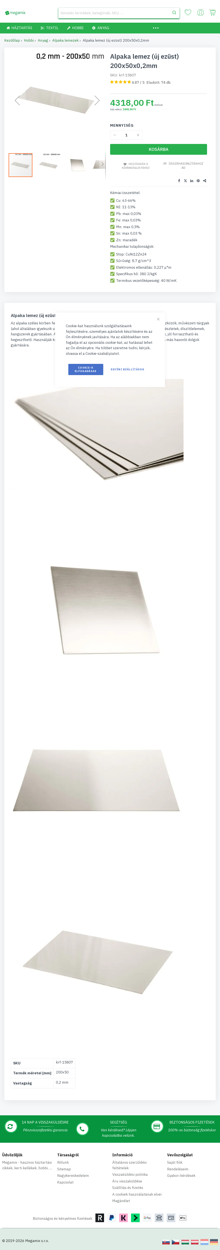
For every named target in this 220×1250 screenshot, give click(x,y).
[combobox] (119, 13)
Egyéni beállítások (127, 369)
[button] (51, 165)
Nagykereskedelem (73, 1175)
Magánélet (121, 1200)
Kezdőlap (12, 40)
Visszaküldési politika (130, 1174)
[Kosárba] (158, 149)
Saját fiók (174, 1162)
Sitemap (64, 1168)
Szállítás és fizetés (127, 1187)
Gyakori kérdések (181, 1175)
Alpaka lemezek (65, 40)
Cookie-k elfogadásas (86, 369)
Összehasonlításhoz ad (186, 166)
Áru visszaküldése (127, 1180)
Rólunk (63, 1162)
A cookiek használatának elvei (136, 1194)
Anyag (43, 40)
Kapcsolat (65, 1181)
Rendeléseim (177, 1168)
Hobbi (29, 40)
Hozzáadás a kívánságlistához (135, 166)
